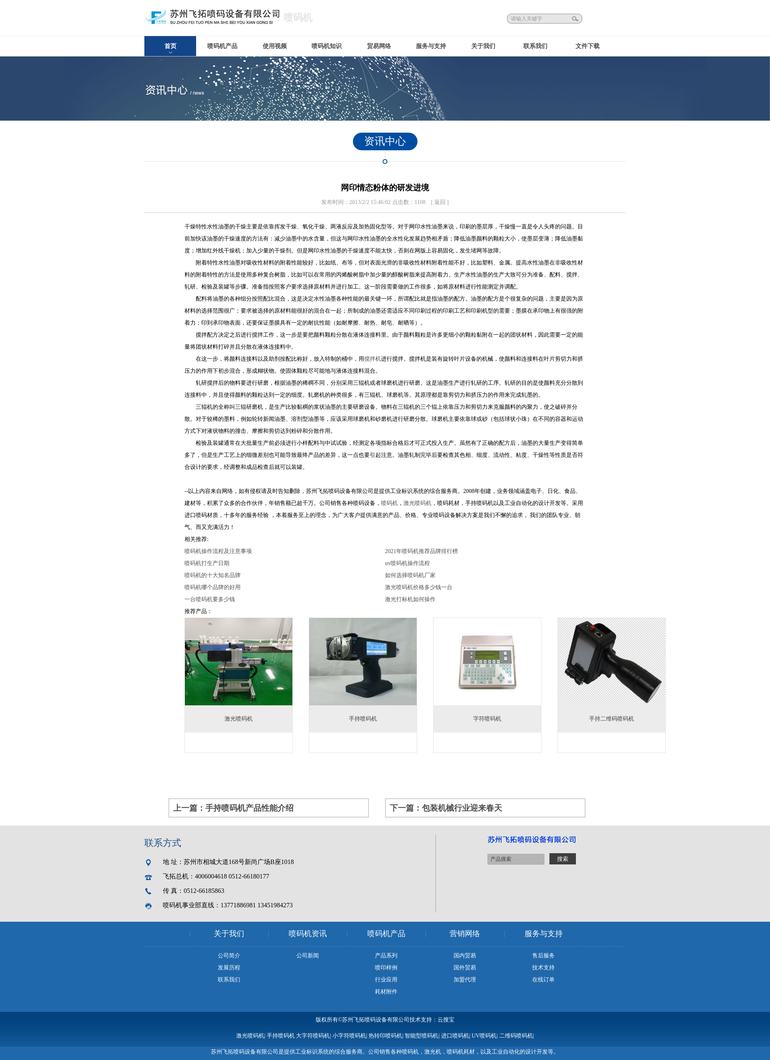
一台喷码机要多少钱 (209, 599)
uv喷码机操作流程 (407, 563)
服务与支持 (431, 46)
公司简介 (229, 956)
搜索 (575, 19)
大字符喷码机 (313, 1036)
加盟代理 (465, 980)
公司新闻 (307, 956)
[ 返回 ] (440, 202)
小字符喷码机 (349, 1036)
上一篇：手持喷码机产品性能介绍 (233, 808)
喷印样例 (386, 968)
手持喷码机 (281, 1036)
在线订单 (543, 980)
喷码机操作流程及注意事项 (218, 551)
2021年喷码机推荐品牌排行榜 (421, 551)
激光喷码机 (417, 503)
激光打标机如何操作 (410, 599)
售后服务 (543, 956)
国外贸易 (465, 968)
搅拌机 (372, 359)
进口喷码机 (455, 1036)
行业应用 (386, 980)
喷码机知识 (327, 46)
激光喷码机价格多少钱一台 (418, 587)
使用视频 (275, 46)
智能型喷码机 (421, 1036)
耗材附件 (386, 992)
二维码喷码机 (516, 1036)
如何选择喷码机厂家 (410, 575)
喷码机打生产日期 (206, 563)
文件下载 (587, 46)
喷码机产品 (222, 46)
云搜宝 (446, 1020)
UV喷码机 (484, 1036)
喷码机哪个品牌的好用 (212, 587)
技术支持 (543, 968)
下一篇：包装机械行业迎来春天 (446, 808)
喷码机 (389, 503)
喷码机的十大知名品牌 (212, 575)
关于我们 (483, 46)
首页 (170, 46)
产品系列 (386, 956)
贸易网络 (379, 46)
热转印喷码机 (385, 1036)
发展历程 (229, 968)
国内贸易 (465, 956)
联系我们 (535, 46)
